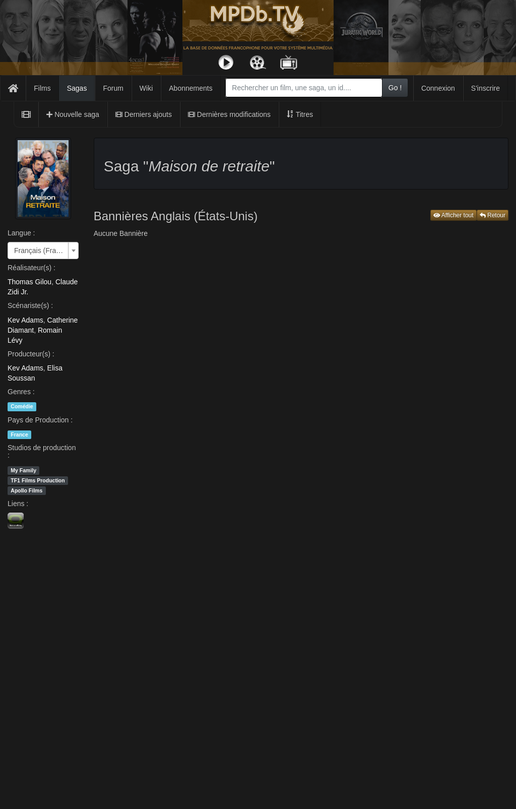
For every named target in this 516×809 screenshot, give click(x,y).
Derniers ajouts (143, 114)
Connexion (438, 88)
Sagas (77, 88)
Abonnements (190, 88)
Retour (492, 215)
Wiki (146, 88)
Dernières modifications (229, 114)
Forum (113, 88)
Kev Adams (25, 320)
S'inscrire (485, 88)
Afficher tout (453, 215)
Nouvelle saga (72, 114)
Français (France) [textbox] (40, 250)
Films (42, 88)
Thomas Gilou (29, 282)
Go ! (395, 88)
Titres (300, 114)
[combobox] (303, 87)
